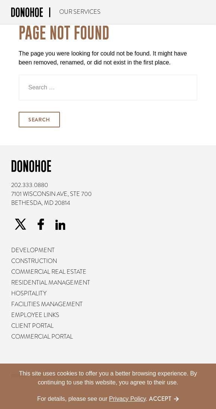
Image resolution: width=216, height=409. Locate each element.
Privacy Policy (127, 399)
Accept (160, 398)
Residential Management (50, 283)
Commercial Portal (42, 337)
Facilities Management (47, 304)
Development (33, 250)
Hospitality (29, 293)
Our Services (80, 12)
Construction (34, 261)
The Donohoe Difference (205, 12)
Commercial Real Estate (48, 272)
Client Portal (32, 326)
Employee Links (35, 315)
